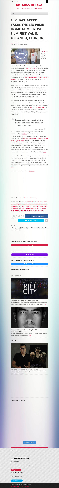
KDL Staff (14, 44)
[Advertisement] (20, 386)
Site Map (26, 486)
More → (45, 304)
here (44, 152)
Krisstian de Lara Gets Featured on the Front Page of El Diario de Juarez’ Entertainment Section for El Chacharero (29, 204)
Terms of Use (14, 486)
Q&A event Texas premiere (37, 107)
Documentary (15, 43)
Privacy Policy (20, 486)
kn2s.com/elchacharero (30, 198)
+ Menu (14, 13)
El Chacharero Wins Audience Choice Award (39, 228)
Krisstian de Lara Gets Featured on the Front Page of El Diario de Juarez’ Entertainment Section (19, 229)
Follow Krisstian (30, 442)
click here (32, 171)
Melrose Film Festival (30, 68)
